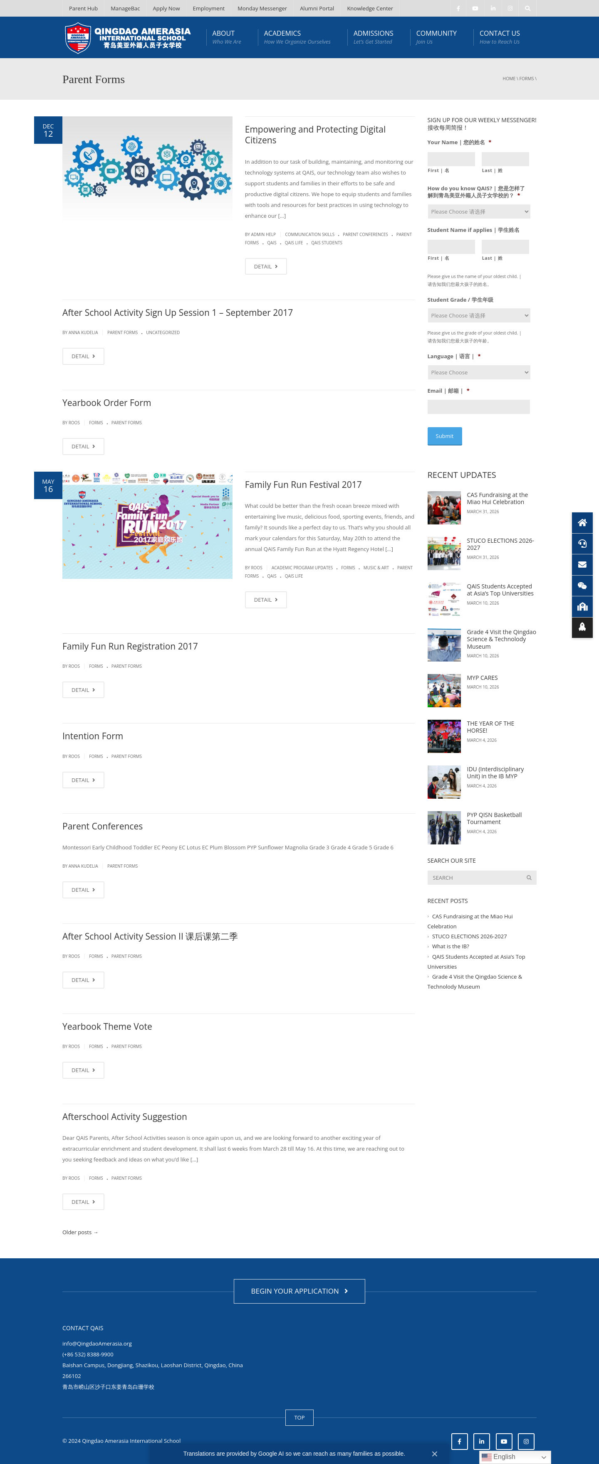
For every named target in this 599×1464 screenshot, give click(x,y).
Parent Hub (83, 8)
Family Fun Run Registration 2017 (130, 646)
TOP (299, 1417)
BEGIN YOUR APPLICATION (299, 1291)
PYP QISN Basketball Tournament (494, 817)
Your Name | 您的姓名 (460, 142)
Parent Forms (122, 332)
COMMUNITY (436, 37)
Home (508, 78)
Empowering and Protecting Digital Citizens (315, 134)
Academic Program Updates (302, 568)
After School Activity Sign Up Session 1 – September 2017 (177, 312)
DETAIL (266, 266)
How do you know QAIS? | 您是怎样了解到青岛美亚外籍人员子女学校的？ (476, 192)
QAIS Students (326, 243)
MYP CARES (482, 676)
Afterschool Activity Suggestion (124, 1116)
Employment (209, 8)
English (498, 1457)
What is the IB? (450, 945)
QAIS (271, 243)
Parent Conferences (365, 234)
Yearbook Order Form (106, 402)
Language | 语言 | (454, 356)
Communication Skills (309, 234)
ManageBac (125, 8)
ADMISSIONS (374, 37)
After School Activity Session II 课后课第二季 (150, 936)
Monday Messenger (262, 8)
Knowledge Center (370, 8)
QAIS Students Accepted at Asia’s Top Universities (500, 588)
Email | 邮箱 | (449, 390)
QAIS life (294, 243)
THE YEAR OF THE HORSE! (491, 725)
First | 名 (439, 170)
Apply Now (166, 8)
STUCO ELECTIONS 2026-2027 (501, 543)
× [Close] (434, 1453)
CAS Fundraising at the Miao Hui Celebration (497, 497)
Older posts (80, 1232)
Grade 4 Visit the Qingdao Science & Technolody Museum (502, 638)
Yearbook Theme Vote (107, 1026)
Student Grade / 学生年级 (460, 299)
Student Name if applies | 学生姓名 (474, 230)
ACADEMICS (297, 37)
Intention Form (92, 736)
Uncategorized (163, 332)
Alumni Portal (317, 8)
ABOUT (227, 37)
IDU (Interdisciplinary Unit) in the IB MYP (495, 771)
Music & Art (376, 568)
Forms (527, 78)
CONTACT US (500, 37)
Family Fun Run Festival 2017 (303, 484)
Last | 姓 (492, 170)
